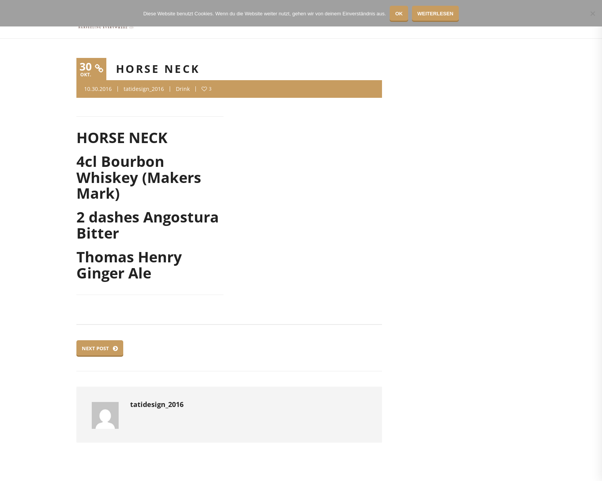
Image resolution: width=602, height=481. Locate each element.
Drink (183, 89)
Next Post (100, 348)
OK (399, 13)
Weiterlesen (435, 13)
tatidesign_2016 (144, 89)
